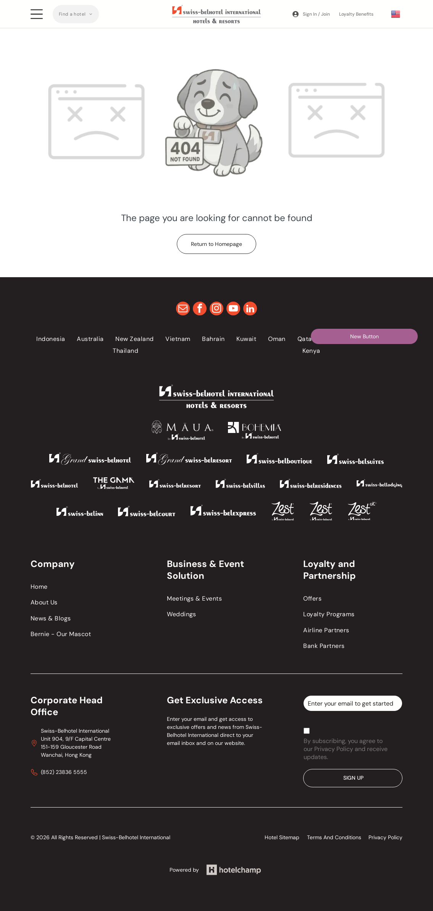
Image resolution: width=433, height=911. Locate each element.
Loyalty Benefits (356, 14)
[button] (76, 14)
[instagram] (216, 309)
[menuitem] (76, 14)
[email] (183, 309)
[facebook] (200, 309)
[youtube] (233, 309)
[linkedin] (250, 309)
